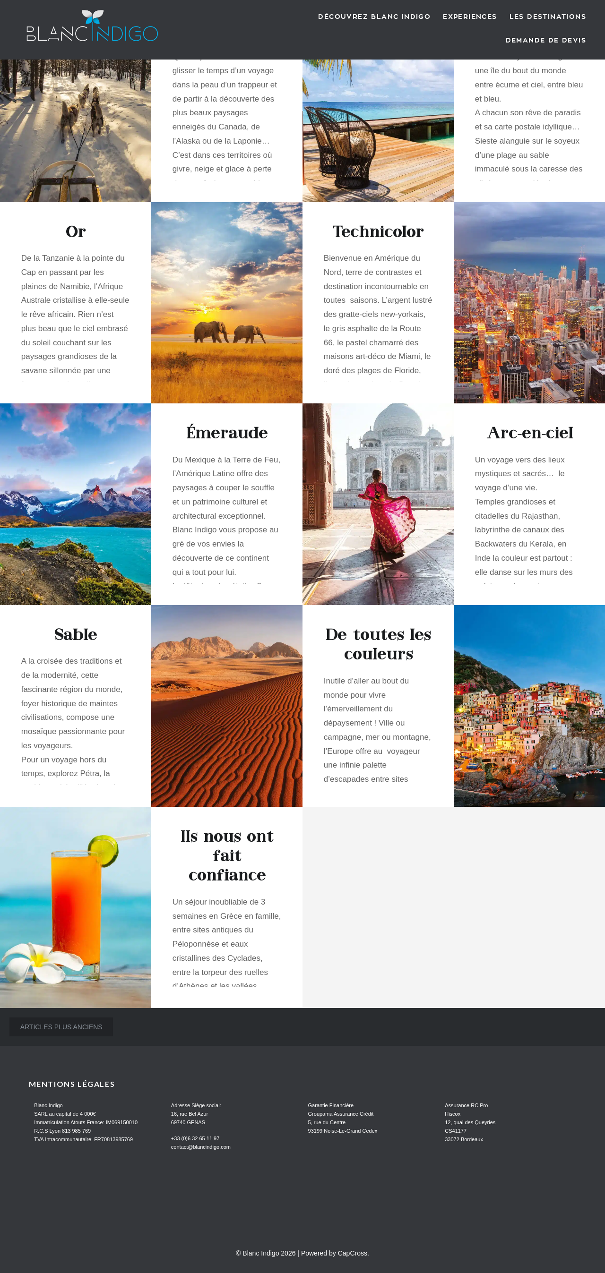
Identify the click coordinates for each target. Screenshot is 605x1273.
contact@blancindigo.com (201, 1147)
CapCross (352, 1253)
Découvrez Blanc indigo (374, 16)
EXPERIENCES (470, 16)
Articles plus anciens (61, 1027)
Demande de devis (546, 40)
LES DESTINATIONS (548, 16)
